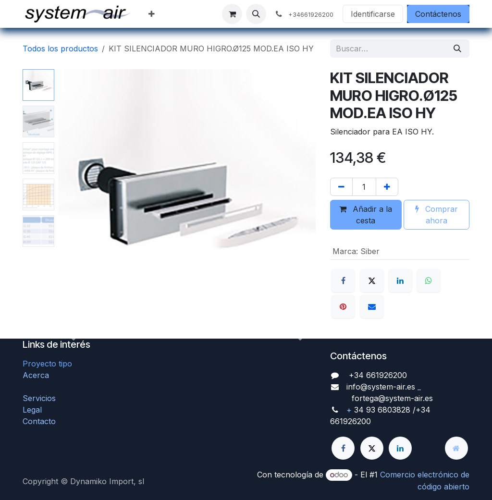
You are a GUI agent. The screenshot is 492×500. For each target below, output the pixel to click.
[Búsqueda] (457, 48)
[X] (371, 280)
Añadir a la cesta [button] (365, 214)
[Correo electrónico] (371, 306)
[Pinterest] (343, 306)
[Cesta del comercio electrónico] (232, 14)
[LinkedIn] (400, 280)
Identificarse (373, 14)
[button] (256, 14)
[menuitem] (152, 14)
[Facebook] (343, 280)
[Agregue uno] (387, 187)
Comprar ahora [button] (436, 214)
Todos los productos (60, 48)
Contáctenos (438, 14)
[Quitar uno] (341, 187)
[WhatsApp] (428, 280)
